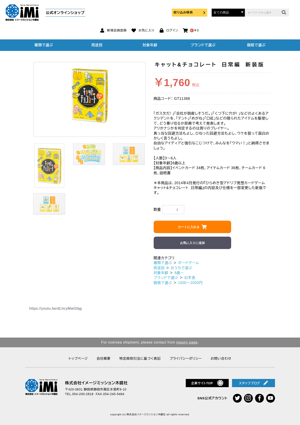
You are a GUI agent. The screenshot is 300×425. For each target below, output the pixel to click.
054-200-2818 (82, 394)
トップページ (78, 358)
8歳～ (179, 273)
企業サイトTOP (207, 383)
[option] (90, 95)
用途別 (96, 45)
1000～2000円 (190, 283)
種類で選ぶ (44, 45)
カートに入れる (188, 227)
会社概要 (103, 358)
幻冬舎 (189, 278)
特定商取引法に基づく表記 (140, 358)
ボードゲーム (188, 263)
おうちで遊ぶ (181, 268)
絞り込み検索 (189, 12)
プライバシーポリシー (186, 358)
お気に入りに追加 (192, 243)
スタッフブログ (253, 383)
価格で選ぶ (256, 45)
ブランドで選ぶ (203, 45)
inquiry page (186, 342)
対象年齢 (150, 45)
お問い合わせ (221, 358)
